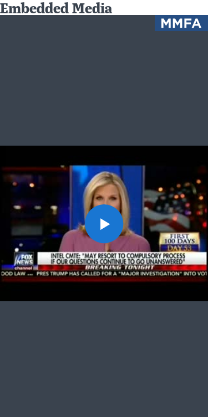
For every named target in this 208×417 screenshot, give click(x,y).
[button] (104, 223)
